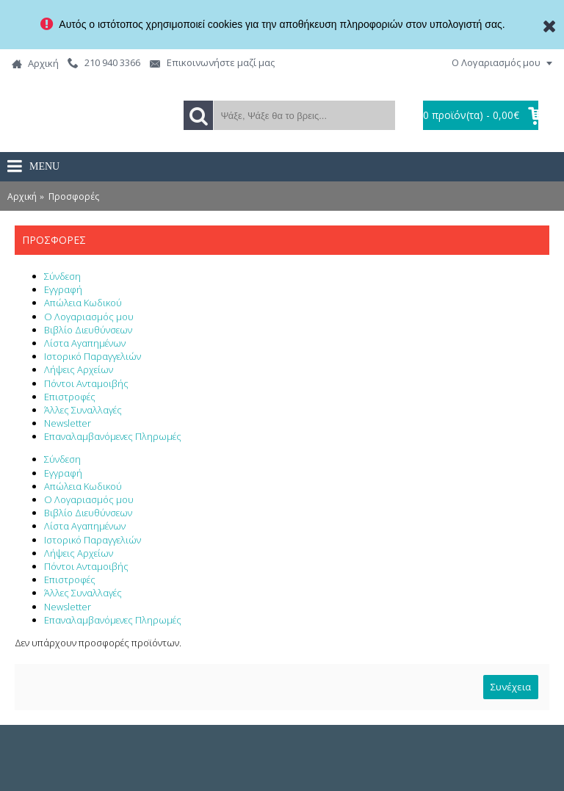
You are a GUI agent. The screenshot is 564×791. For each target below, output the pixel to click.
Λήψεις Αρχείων (78, 369)
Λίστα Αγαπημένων (85, 343)
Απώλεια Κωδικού (83, 302)
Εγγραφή (63, 289)
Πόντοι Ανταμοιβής (86, 383)
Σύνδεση (62, 276)
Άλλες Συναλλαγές (83, 409)
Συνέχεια (511, 686)
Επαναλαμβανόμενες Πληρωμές (112, 436)
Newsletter (67, 423)
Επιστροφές (69, 396)
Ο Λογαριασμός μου (89, 316)
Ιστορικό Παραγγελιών (92, 356)
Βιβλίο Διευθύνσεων (88, 329)
